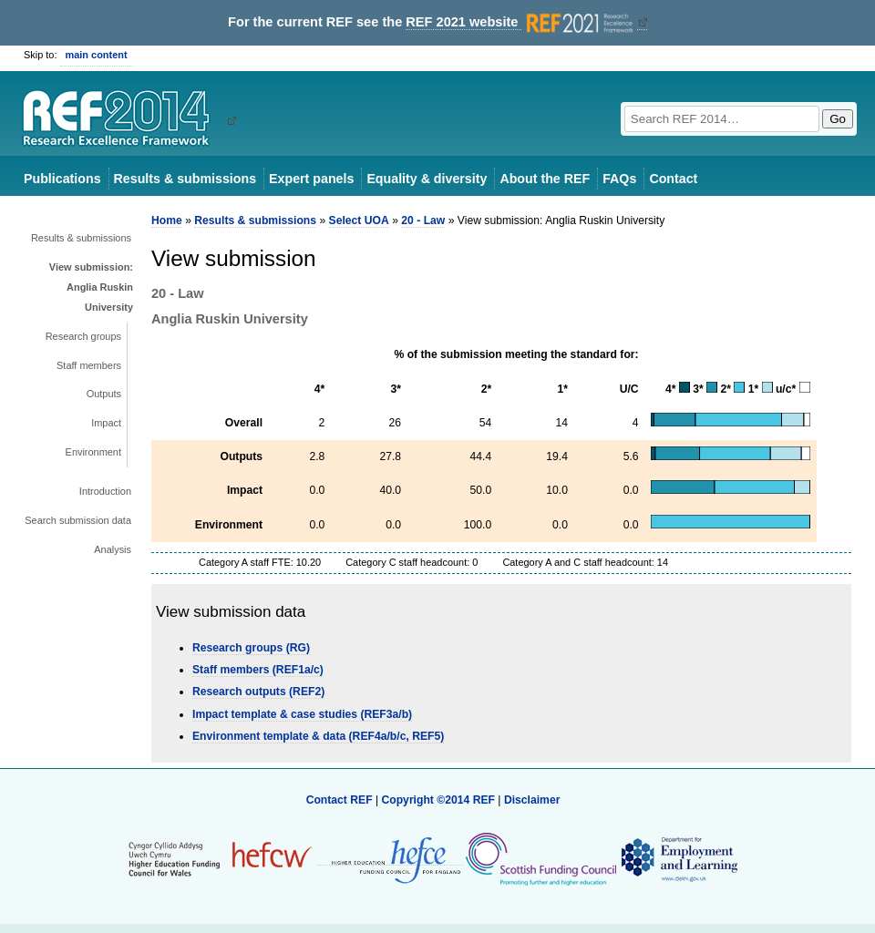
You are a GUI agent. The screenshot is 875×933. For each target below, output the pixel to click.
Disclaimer (532, 800)
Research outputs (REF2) (258, 691)
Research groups (83, 336)
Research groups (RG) (251, 647)
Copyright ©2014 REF (439, 800)
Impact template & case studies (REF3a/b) (302, 714)
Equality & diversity (426, 178)
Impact (106, 422)
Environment (93, 451)
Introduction (105, 491)
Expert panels (311, 178)
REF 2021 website (521, 22)
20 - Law (423, 220)
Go (837, 119)
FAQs (619, 178)
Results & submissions (185, 178)
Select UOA (359, 220)
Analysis (112, 549)
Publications (62, 178)
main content (97, 54)
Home (166, 220)
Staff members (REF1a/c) (258, 669)
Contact (673, 178)
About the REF (544, 178)
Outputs (104, 393)
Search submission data (78, 520)
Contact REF (339, 800)
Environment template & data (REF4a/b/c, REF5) (318, 736)
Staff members (89, 365)
